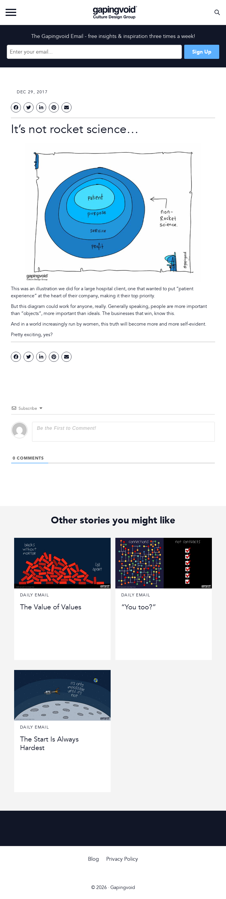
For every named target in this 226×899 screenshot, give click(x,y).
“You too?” (138, 607)
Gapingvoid (115, 12)
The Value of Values (50, 607)
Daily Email (34, 595)
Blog (93, 859)
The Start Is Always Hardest (49, 743)
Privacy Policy (122, 859)
